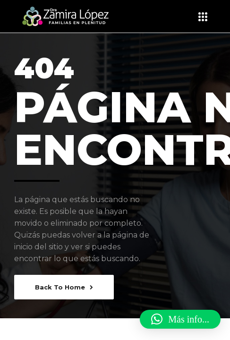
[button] (180, 319)
